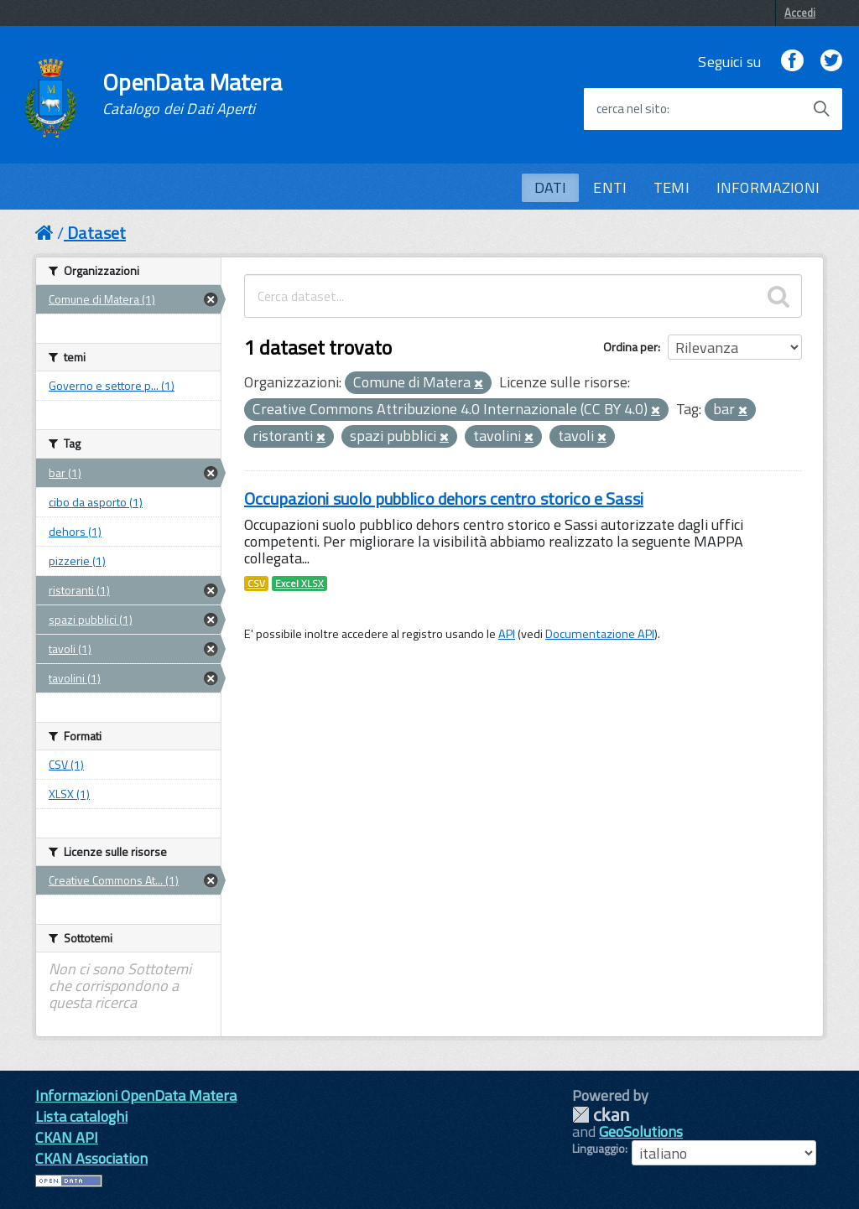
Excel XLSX (299, 583)
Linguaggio (598, 1148)
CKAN (600, 1114)
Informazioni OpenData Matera (136, 1095)
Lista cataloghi (81, 1116)
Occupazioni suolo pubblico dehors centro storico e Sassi (443, 498)
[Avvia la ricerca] (821, 109)
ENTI (610, 187)
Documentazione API (599, 634)
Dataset (96, 233)
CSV (256, 583)
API (506, 634)
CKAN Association (91, 1158)
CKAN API (66, 1137)
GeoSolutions (641, 1131)
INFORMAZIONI (768, 187)
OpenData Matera (192, 93)
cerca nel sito (631, 109)
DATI (550, 187)
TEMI (671, 187)
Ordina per (630, 346)
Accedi (799, 12)
